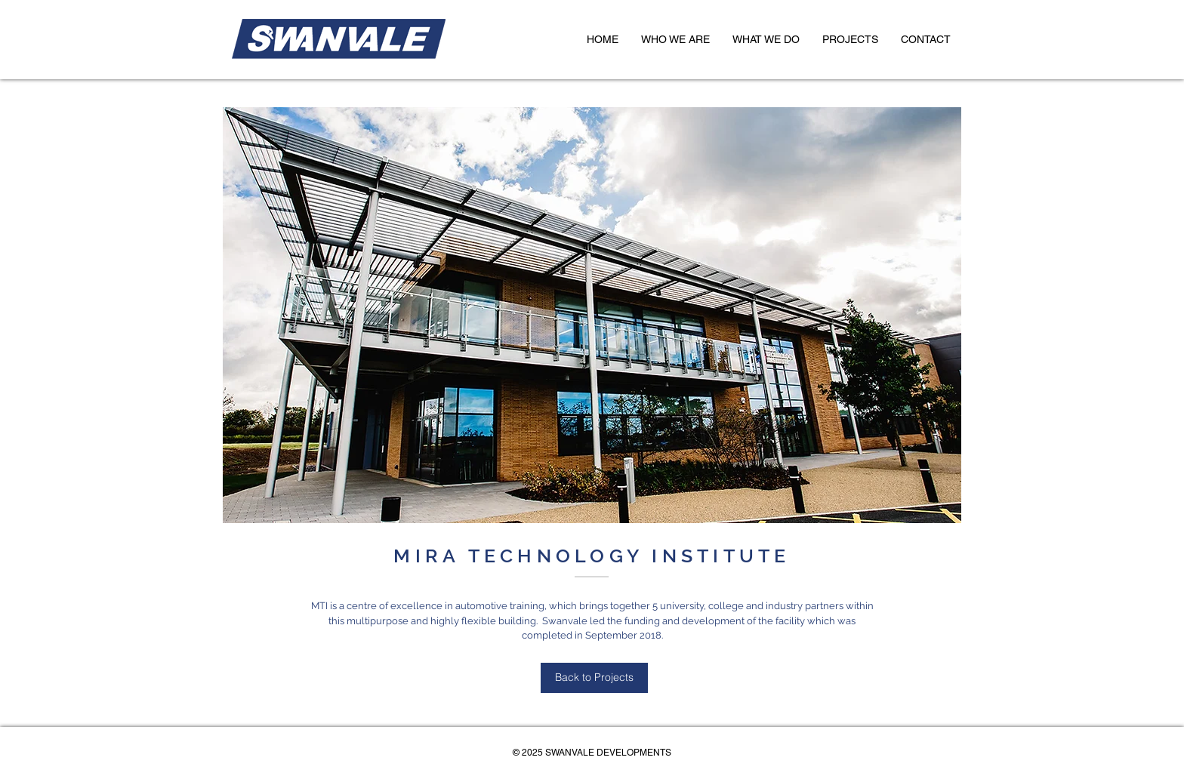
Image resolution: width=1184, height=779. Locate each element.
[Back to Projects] (594, 678)
